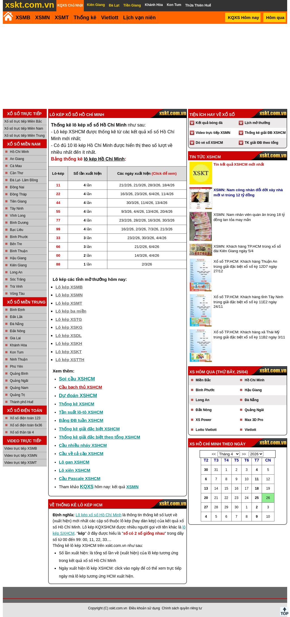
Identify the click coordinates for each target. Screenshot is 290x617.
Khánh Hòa (18, 345)
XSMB (23, 17)
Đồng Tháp (18, 194)
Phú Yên (16, 366)
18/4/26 (168, 185)
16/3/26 (126, 194)
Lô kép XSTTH (70, 359)
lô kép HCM (90, 505)
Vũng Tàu (17, 294)
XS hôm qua (202, 372)
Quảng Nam (19, 388)
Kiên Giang (18, 265)
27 (206, 507)
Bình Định (17, 310)
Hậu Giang (18, 258)
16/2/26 (127, 229)
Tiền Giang (18, 201)
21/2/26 (125, 185)
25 (257, 498)
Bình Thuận (18, 251)
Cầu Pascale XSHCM (79, 478)
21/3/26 (140, 185)
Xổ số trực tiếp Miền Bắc (23, 121)
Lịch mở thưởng (257, 123)
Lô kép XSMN (69, 294)
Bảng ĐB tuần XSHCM (81, 420)
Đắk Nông (17, 331)
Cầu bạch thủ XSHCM (80, 387)
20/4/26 (166, 211)
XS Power (203, 420)
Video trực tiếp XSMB (20, 448)
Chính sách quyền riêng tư (182, 608)
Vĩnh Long (17, 216)
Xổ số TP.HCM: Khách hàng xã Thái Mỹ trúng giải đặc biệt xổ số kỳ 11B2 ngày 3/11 (249, 334)
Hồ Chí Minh (19, 152)
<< (214, 454)
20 (206, 498)
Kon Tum (17, 352)
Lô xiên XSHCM (74, 470)
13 (206, 488)
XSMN (42, 17)
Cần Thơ (16, 173)
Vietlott (250, 430)
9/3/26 (126, 211)
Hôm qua (275, 17)
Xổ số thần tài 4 (22, 432)
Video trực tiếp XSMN (20, 456)
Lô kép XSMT (69, 303)
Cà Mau (16, 166)
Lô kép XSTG (69, 319)
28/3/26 (154, 185)
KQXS (86, 486)
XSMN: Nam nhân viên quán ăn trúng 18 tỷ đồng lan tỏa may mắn (249, 217)
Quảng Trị (17, 395)
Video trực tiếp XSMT (20, 463)
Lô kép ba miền (71, 311)
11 (257, 479)
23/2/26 (125, 220)
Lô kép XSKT (69, 351)
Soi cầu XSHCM (77, 379)
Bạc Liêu (16, 230)
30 (206, 470)
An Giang (17, 159)
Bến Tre (16, 244)
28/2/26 (140, 220)
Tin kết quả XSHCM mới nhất (239, 164)
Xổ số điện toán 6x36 (26, 425)
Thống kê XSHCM (76, 403)
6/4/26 (154, 194)
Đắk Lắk (16, 317)
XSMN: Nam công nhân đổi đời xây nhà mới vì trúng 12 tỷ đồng (248, 192)
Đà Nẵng (17, 324)
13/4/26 (161, 203)
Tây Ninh (17, 208)
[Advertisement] (145, 66)
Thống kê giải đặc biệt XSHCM (89, 428)
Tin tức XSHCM (205, 157)
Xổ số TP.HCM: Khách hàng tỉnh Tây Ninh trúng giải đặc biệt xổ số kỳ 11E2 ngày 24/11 (248, 302)
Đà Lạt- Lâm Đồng (24, 180)
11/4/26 (167, 194)
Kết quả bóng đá (209, 123)
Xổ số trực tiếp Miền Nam (23, 128)
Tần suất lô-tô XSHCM (81, 412)
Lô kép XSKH (69, 343)
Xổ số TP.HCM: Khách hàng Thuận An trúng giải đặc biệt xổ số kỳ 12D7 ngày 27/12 (245, 266)
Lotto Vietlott (206, 430)
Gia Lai (15, 338)
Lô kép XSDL (69, 335)
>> (244, 454)
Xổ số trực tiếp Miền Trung (24, 136)
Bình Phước (19, 237)
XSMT (62, 17)
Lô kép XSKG (69, 327)
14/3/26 (141, 255)
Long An (16, 272)
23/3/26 (141, 194)
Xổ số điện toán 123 (25, 418)
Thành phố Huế (21, 402)
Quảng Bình (19, 374)
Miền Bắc (203, 380)
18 (257, 488)
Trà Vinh (16, 287)
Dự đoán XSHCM (78, 395)
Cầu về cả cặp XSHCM (81, 453)
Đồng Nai (17, 187)
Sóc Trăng (17, 279)
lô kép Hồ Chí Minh (104, 159)
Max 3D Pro (254, 420)
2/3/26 (141, 229)
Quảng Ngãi (19, 381)
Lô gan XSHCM (74, 462)
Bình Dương (19, 223)
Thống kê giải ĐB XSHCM (265, 133)
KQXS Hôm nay (243, 17)
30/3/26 (132, 203)
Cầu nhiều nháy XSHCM (83, 445)
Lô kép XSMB (69, 287)
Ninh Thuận (18, 359)
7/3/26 (153, 229)
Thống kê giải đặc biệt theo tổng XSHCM (99, 437)
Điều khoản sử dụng (144, 608)
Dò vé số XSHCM (209, 143)
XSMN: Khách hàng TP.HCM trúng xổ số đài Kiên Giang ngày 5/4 (247, 248)
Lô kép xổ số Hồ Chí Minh (98, 515)
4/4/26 (139, 211)
